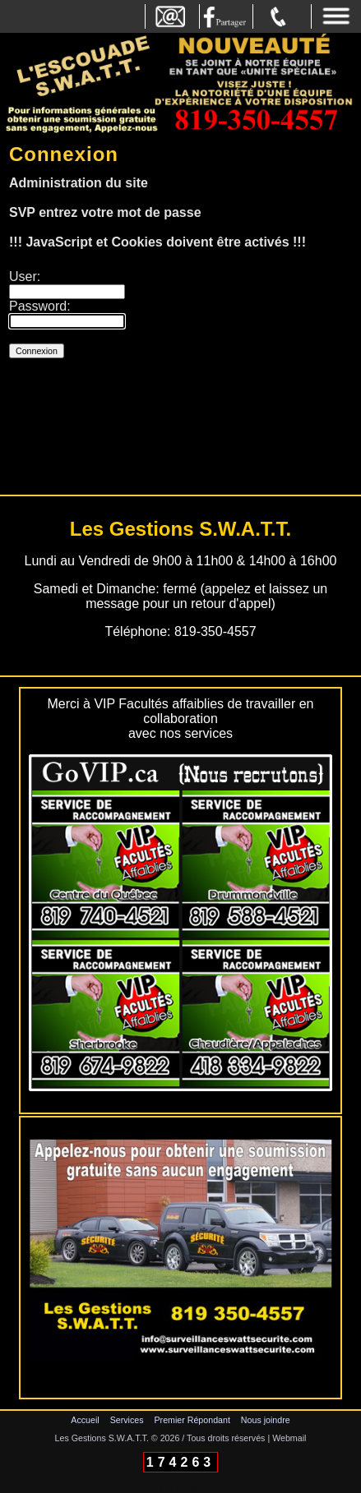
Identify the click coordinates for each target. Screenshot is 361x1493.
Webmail (289, 1438)
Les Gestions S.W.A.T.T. (102, 1438)
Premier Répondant (191, 1420)
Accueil (85, 1420)
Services (127, 1420)
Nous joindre (265, 1420)
